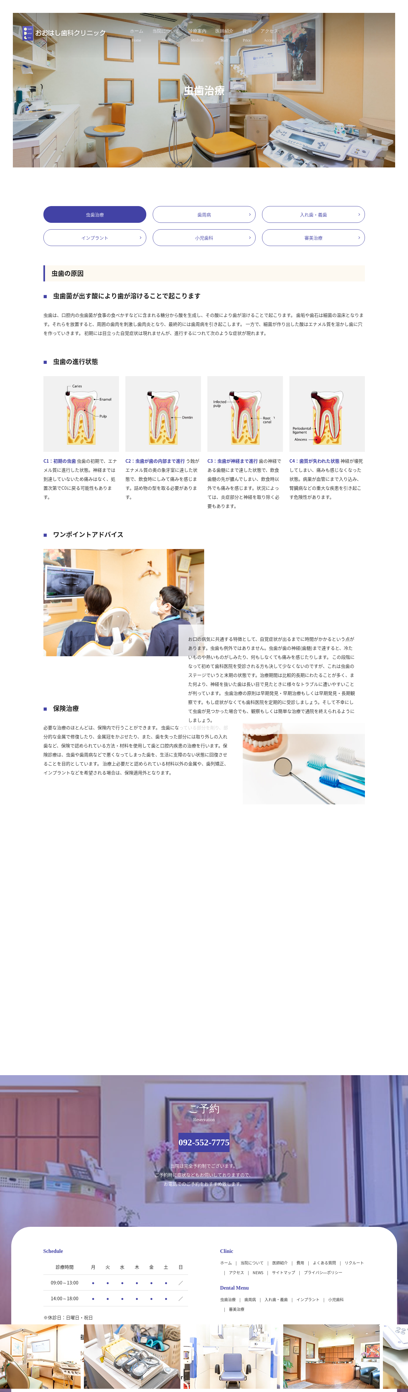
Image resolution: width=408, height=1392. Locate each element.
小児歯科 (204, 237)
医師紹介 (232, 33)
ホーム (104, 33)
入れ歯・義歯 (313, 214)
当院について (146, 33)
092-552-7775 (204, 1142)
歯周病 (204, 214)
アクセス (301, 33)
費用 (266, 33)
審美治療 (313, 237)
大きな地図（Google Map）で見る (330, 1311)
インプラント (94, 237)
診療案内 (192, 33)
